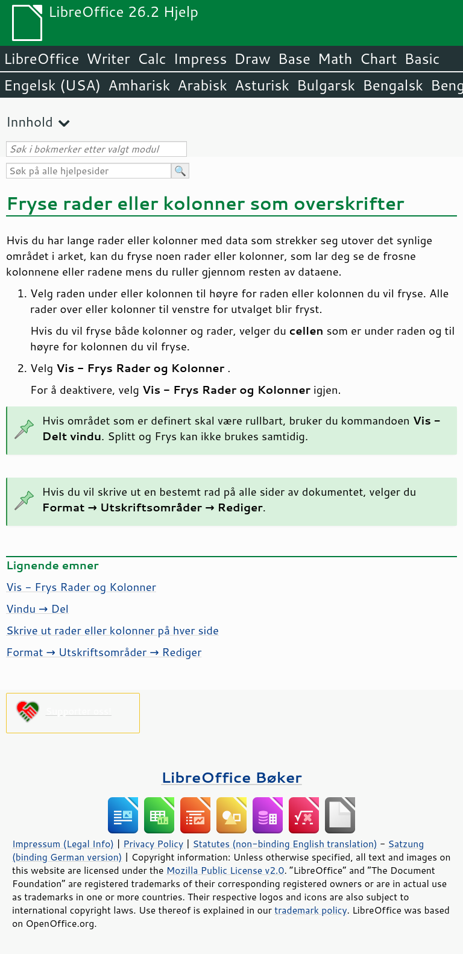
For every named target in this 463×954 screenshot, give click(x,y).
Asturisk (262, 85)
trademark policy (310, 910)
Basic (421, 58)
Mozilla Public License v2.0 (225, 870)
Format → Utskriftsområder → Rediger (103, 652)
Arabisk (202, 85)
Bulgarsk (326, 85)
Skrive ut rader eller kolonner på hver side (112, 630)
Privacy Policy (153, 843)
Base (294, 58)
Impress (200, 58)
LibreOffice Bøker (231, 777)
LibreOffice (41, 58)
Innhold (29, 121)
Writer (108, 58)
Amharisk (139, 85)
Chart (378, 58)
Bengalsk (392, 85)
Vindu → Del (37, 608)
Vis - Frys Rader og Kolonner (81, 587)
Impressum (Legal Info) (63, 843)
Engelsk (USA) (52, 85)
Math (335, 58)
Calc (151, 58)
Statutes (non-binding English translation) (284, 843)
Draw (252, 58)
